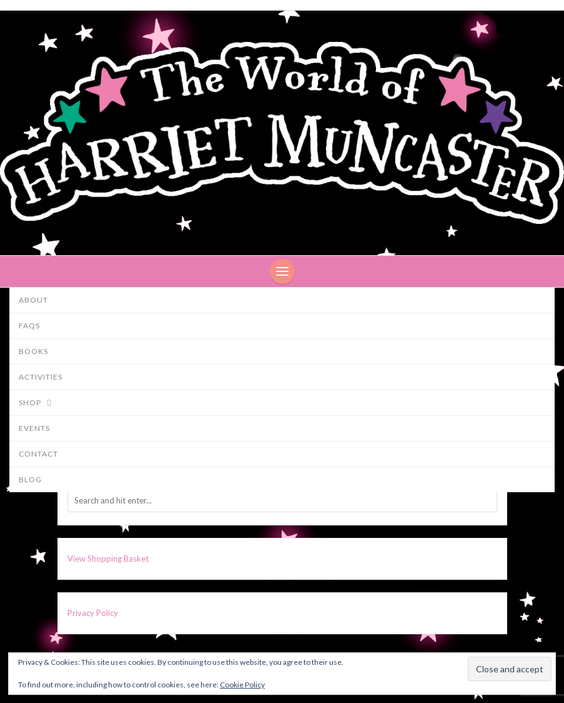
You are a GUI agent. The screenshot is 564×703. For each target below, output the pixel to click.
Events (34, 428)
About (33, 300)
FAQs (29, 325)
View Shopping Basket (108, 559)
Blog (30, 479)
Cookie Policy (242, 684)
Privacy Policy (92, 613)
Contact (38, 453)
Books (33, 351)
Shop (41, 403)
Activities (40, 377)
